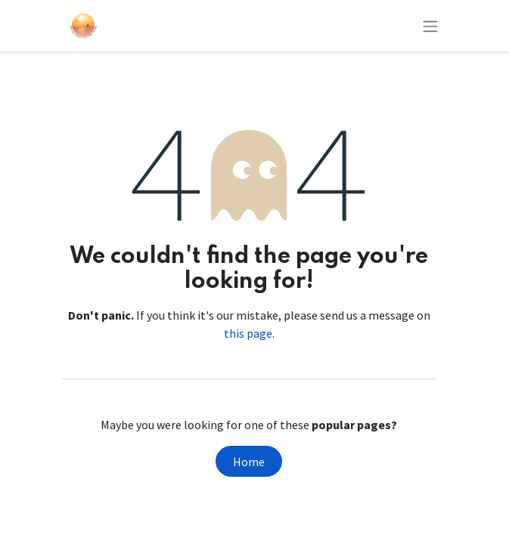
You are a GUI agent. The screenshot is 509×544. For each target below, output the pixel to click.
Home (249, 461)
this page (248, 333)
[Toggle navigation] (430, 26)
